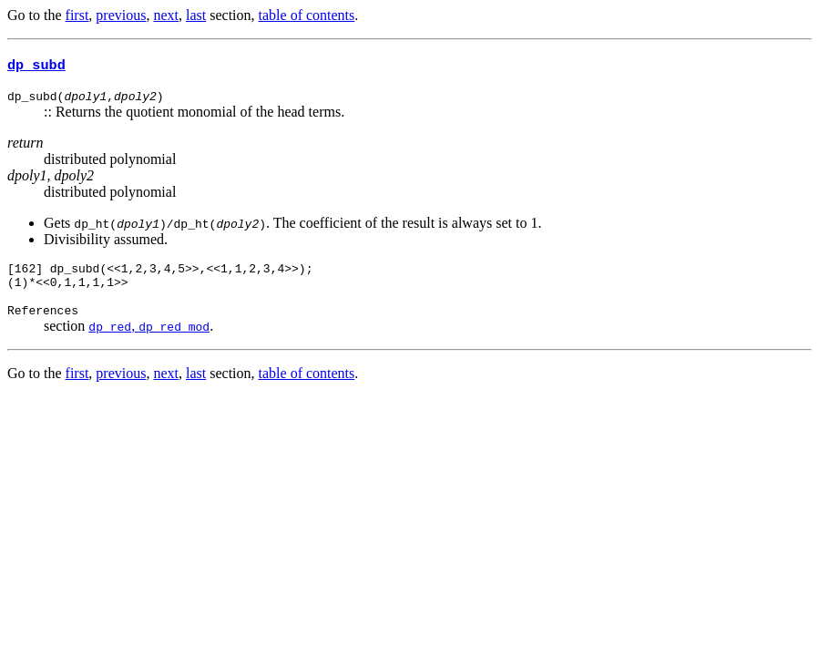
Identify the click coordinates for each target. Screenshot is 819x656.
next (166, 15)
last (196, 15)
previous (121, 15)
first (77, 15)
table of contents (307, 15)
